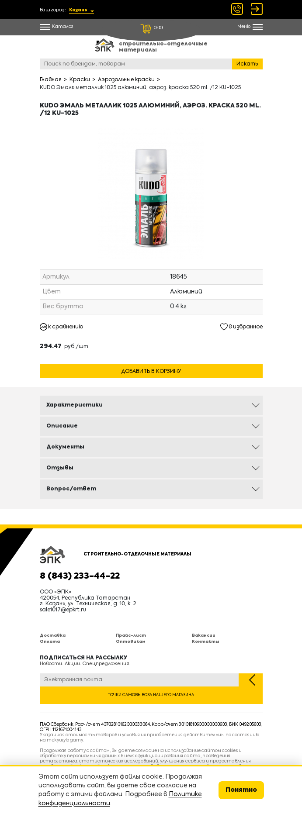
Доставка (53, 636)
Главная (51, 80)
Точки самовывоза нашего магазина (151, 695)
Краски (79, 80)
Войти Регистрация (257, 9)
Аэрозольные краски (126, 80)
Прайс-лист (131, 636)
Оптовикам (131, 642)
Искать (247, 64)
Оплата (50, 642)
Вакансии (203, 636)
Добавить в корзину (151, 371)
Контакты (205, 642)
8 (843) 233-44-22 (80, 576)
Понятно (241, 790)
